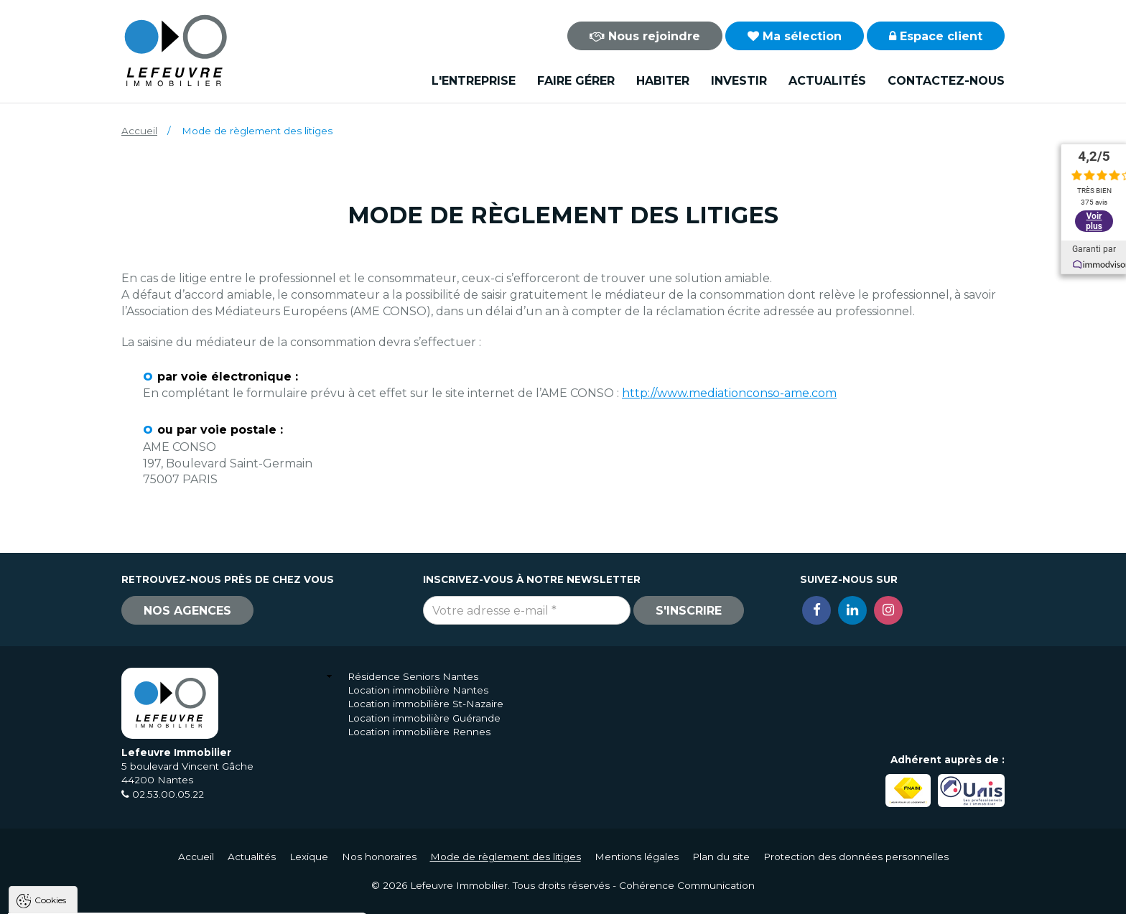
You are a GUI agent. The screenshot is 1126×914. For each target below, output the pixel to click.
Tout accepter (98, 896)
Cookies (50, 717)
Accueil (139, 130)
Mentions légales (637, 856)
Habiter (662, 81)
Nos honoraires (379, 856)
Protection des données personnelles (856, 856)
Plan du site (721, 856)
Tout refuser (190, 896)
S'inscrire (689, 610)
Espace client (935, 36)
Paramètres (278, 896)
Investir (739, 81)
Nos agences (187, 610)
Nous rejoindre (645, 36)
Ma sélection (795, 36)
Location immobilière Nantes (418, 690)
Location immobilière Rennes (419, 731)
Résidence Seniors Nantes (413, 676)
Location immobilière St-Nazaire (425, 703)
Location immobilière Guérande (424, 718)
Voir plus (1094, 221)
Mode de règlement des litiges (505, 856)
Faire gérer (576, 81)
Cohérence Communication (687, 885)
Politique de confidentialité (84, 862)
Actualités (827, 81)
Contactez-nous (946, 81)
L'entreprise (474, 81)
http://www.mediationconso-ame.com (729, 393)
